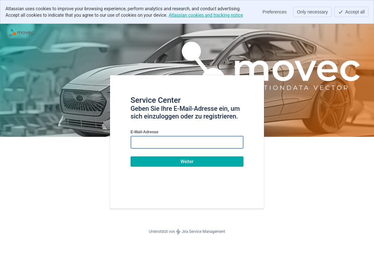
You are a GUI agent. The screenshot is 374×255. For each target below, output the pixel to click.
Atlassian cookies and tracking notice (206, 15)
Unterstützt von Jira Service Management (187, 232)
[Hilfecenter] (21, 32)
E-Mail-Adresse (144, 132)
